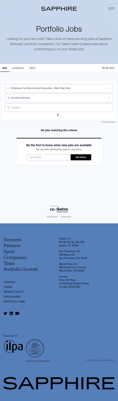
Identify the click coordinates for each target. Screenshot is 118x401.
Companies (15, 257)
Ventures (12, 240)
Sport (9, 251)
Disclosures (12, 296)
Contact (10, 282)
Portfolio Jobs (14, 301)
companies (18, 68)
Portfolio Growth (21, 269)
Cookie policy (65, 217)
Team (9, 263)
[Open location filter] (109, 107)
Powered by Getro (108, 122)
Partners (12, 246)
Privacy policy (52, 217)
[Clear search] (109, 88)
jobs (4, 68)
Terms (8, 287)
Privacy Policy (13, 291)
